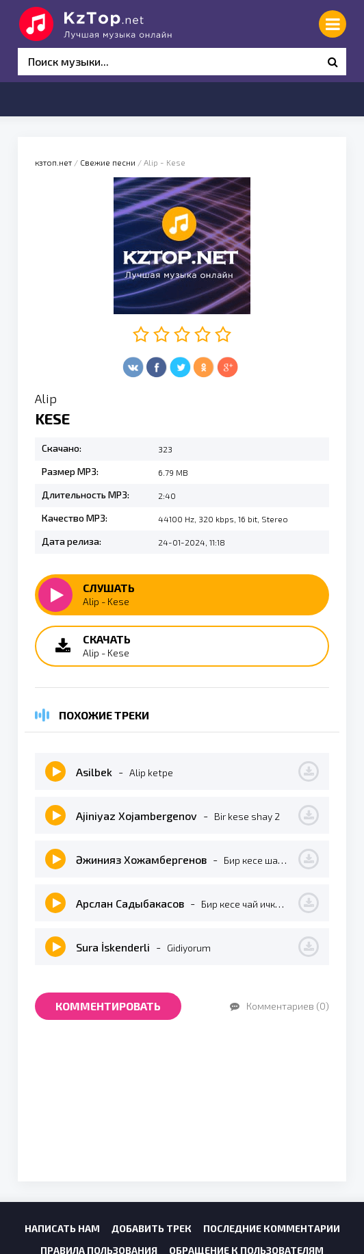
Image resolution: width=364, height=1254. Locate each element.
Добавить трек (152, 1228)
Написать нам (62, 1228)
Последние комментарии (271, 1228)
